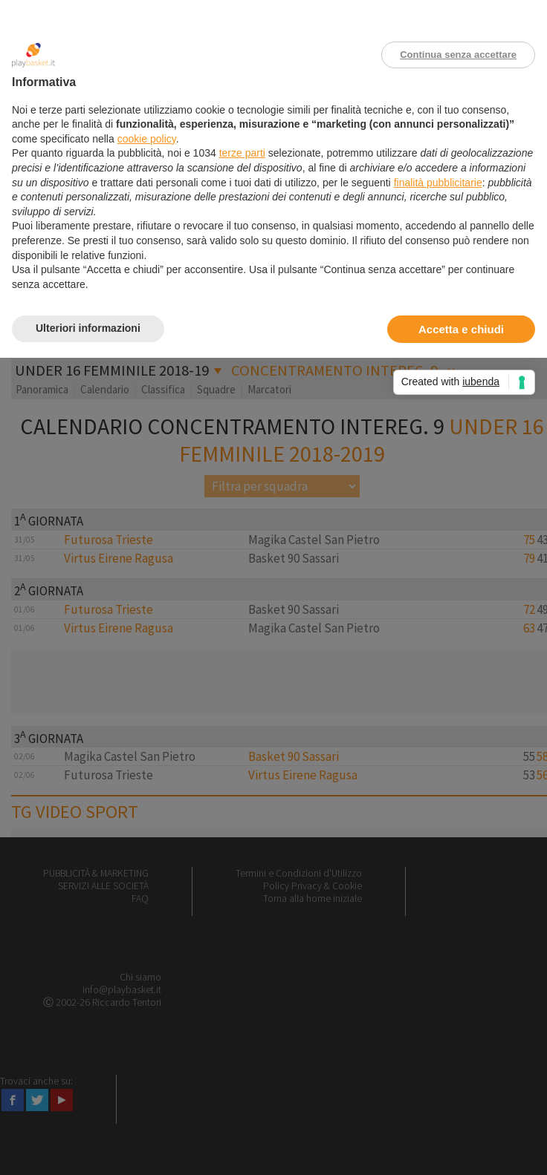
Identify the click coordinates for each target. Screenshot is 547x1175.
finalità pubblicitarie (438, 183)
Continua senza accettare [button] (458, 54)
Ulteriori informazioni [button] (88, 328)
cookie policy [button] (146, 139)
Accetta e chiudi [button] (461, 329)
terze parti (242, 153)
